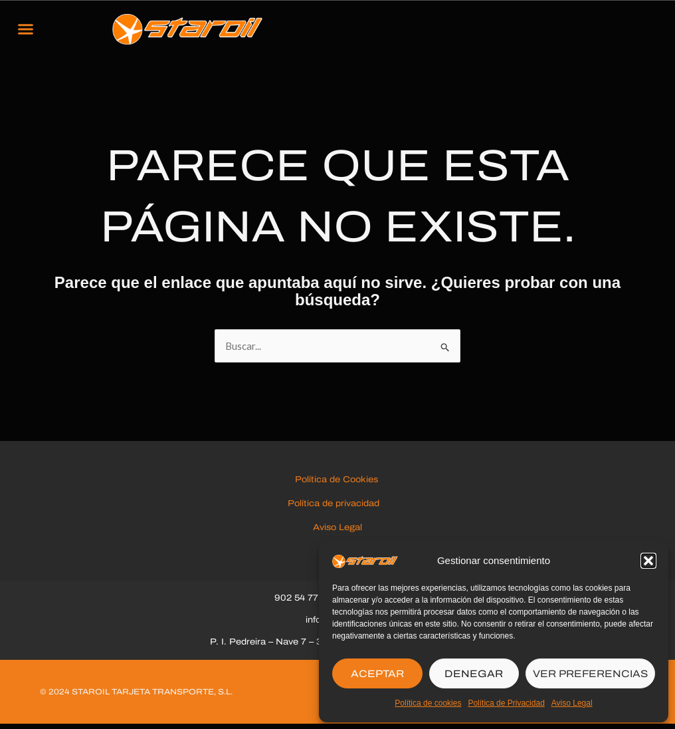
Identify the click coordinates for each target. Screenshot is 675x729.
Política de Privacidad (506, 703)
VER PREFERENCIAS (590, 673)
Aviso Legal (572, 703)
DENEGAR (473, 673)
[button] (648, 560)
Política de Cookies (338, 483)
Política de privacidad (337, 507)
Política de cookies (428, 703)
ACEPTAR (377, 673)
